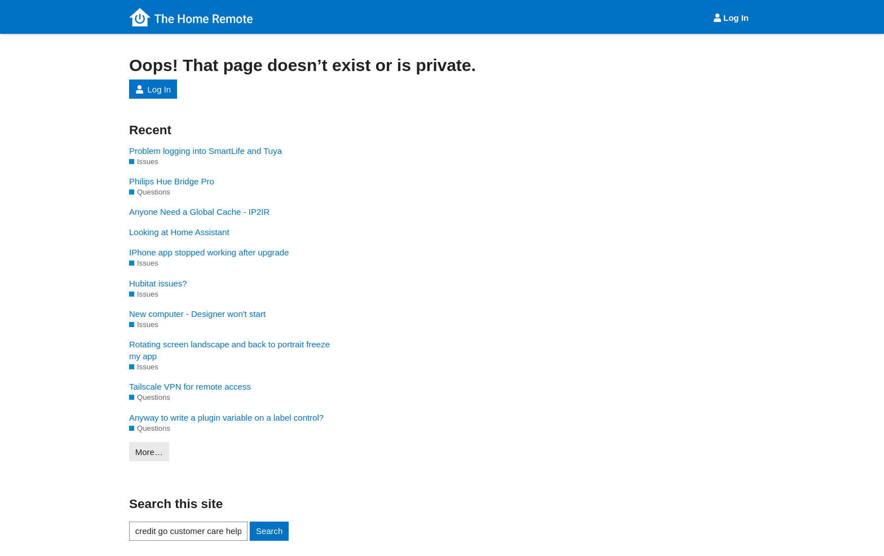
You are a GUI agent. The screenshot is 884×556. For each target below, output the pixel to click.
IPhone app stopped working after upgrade (209, 252)
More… (149, 452)
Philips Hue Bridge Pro (171, 181)
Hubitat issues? (158, 283)
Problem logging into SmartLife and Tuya (205, 151)
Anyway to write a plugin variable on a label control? (226, 417)
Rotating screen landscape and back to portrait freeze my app (229, 350)
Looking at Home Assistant (179, 232)
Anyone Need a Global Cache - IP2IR (199, 212)
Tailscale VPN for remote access (190, 386)
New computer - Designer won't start (197, 314)
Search (269, 531)
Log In (731, 18)
